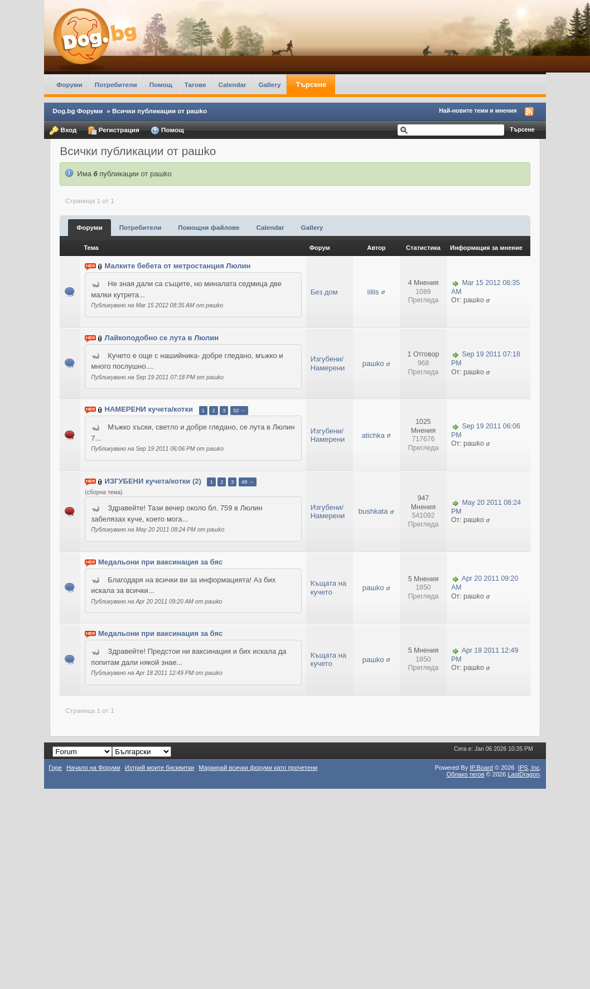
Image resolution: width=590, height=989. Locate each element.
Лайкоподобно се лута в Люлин (162, 338)
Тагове (195, 84)
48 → (247, 482)
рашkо (373, 363)
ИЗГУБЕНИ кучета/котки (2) (153, 481)
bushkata (373, 511)
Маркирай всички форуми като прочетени (258, 767)
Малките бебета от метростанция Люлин (178, 266)
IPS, (529, 767)
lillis (373, 292)
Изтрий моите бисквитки (160, 767)
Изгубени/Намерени (328, 363)
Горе (55, 767)
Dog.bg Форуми (77, 110)
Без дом (324, 292)
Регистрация (113, 130)
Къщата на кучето (328, 587)
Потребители (116, 84)
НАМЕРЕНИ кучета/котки (149, 410)
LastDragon (523, 774)
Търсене (311, 84)
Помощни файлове (208, 227)
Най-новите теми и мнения (477, 110)
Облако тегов (465, 774)
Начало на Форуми (93, 767)
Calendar (232, 84)
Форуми (69, 84)
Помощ (160, 84)
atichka (372, 435)
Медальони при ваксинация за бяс (160, 562)
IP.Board (481, 767)
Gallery (270, 84)
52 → (239, 410)
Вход (63, 130)
